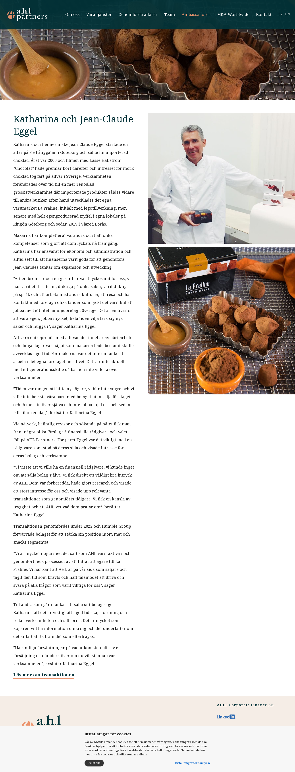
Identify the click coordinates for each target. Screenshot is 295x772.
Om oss (71, 16)
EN (284, 16)
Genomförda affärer (131, 16)
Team (168, 16)
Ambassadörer (194, 16)
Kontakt (260, 16)
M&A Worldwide (226, 16)
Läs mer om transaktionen (43, 675)
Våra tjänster (96, 16)
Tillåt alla (94, 763)
